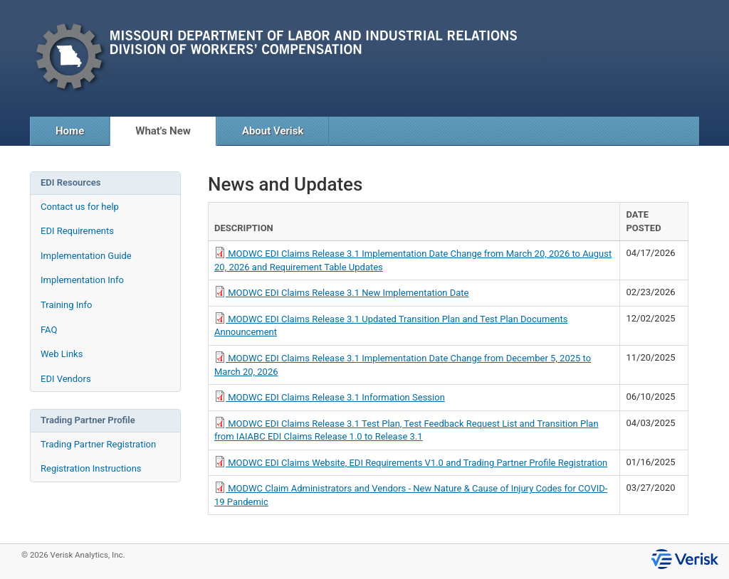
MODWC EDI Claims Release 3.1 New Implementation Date (341, 292)
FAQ (49, 329)
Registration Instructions (91, 468)
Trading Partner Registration (98, 444)
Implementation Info (82, 280)
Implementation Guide (86, 255)
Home (70, 130)
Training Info (66, 304)
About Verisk (273, 130)
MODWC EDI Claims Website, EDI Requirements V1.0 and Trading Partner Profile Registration (410, 462)
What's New (163, 130)
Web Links (62, 354)
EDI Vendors (66, 378)
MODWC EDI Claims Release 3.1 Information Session (329, 397)
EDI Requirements (77, 230)
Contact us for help (80, 206)
